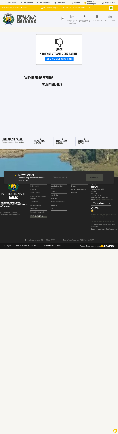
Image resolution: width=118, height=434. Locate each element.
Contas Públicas (35, 193)
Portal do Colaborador (78, 189)
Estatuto (73, 186)
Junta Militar (34, 202)
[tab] (62, 18)
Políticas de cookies (98, 217)
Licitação (54, 198)
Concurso (33, 189)
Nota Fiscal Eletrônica (58, 202)
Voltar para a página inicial (59, 59)
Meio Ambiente (35, 205)
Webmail (74, 193)
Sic (52, 209)
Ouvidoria (33, 209)
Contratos (54, 191)
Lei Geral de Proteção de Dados (102, 221)
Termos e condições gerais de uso (103, 215)
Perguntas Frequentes (37, 212)
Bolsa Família (34, 186)
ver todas (21, 142)
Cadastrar (94, 177)
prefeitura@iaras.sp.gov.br (104, 199)
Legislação (54, 195)
